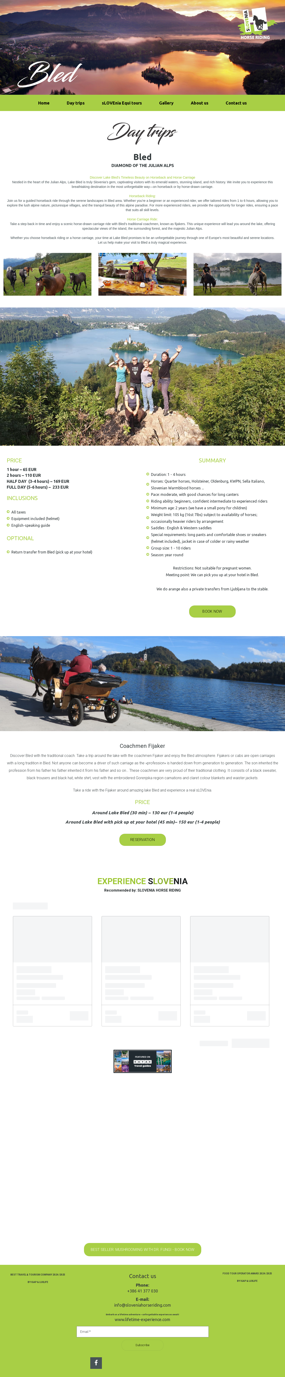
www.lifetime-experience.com (142, 1319)
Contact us (236, 103)
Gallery (166, 103)
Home (44, 103)
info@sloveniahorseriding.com (142, 1305)
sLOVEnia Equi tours (122, 103)
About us (199, 103)
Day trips (76, 103)
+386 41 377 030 (142, 1291)
